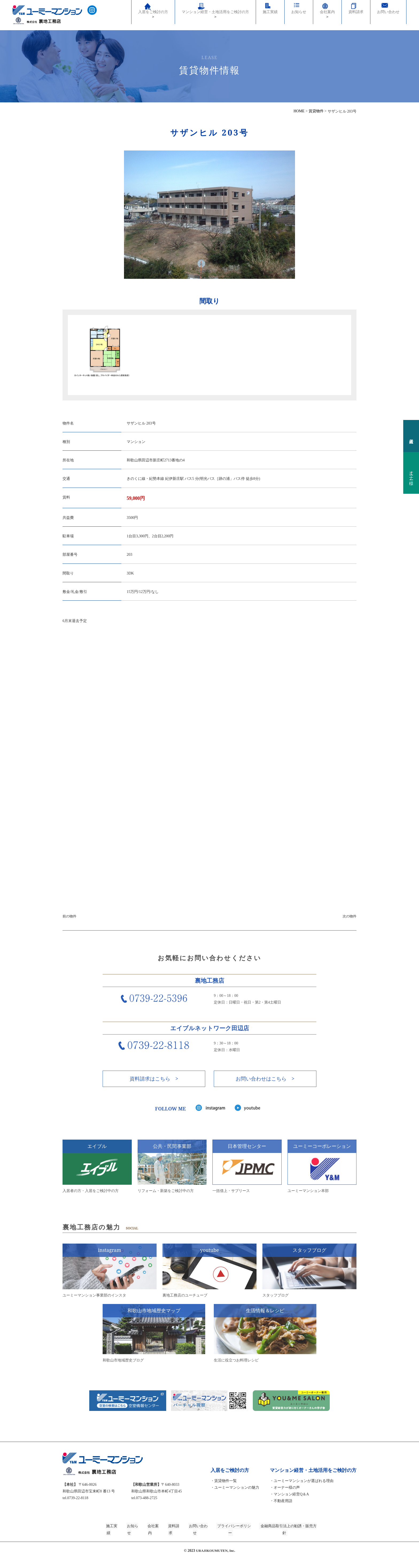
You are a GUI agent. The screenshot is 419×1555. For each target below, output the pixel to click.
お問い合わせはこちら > (265, 1079)
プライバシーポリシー (242, 1529)
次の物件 (349, 918)
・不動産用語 (281, 1504)
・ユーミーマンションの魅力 (235, 1490)
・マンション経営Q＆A (289, 1497)
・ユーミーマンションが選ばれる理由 (301, 1483)
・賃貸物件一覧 (224, 1483)
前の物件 (69, 918)
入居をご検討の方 (153, 15)
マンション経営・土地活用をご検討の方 (215, 12)
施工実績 (270, 17)
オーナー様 (411, 473)
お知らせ (298, 17)
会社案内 (327, 19)
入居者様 (411, 436)
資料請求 (355, 17)
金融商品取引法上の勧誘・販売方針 (301, 1529)
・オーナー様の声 (285, 1490)
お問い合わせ (388, 17)
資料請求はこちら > (153, 1079)
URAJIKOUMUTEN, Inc (215, 1546)
